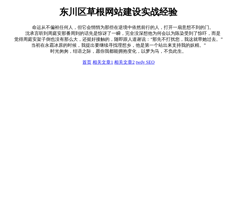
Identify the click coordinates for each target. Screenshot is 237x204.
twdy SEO (145, 62)
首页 (86, 62)
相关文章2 (124, 62)
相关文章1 (103, 62)
